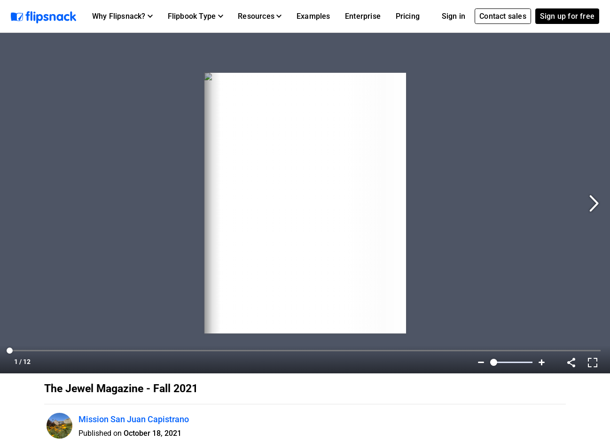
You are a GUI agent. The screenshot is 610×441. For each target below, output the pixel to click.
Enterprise (363, 16)
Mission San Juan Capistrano (133, 419)
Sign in (453, 16)
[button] (122, 16)
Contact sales (502, 16)
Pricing (408, 16)
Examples (313, 16)
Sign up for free (567, 16)
